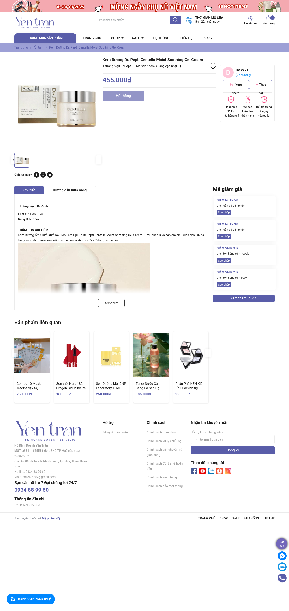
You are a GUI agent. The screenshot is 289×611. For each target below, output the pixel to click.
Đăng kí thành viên (115, 432)
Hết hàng (123, 97)
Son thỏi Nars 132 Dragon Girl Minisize (71, 386)
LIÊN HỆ (186, 38)
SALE (136, 38)
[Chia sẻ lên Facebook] (36, 176)
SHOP (115, 38)
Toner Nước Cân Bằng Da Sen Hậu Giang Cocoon (148, 388)
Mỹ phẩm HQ (51, 518)
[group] (56, 104)
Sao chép (224, 212)
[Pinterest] (43, 176)
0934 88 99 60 (31, 490)
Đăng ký (233, 450)
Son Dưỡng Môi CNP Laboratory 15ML (111, 386)
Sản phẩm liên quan (37, 323)
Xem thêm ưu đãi (243, 298)
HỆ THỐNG (161, 38)
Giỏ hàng (269, 20)
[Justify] (175, 20)
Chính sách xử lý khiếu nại (164, 441)
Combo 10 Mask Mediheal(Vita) (29, 386)
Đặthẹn (281, 543)
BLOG (207, 38)
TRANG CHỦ (92, 38)
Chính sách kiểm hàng (162, 477)
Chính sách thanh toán (162, 432)
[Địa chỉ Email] (233, 439)
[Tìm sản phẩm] (138, 20)
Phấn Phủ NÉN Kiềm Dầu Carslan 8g (190, 386)
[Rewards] (31, 599)
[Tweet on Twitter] (50, 176)
